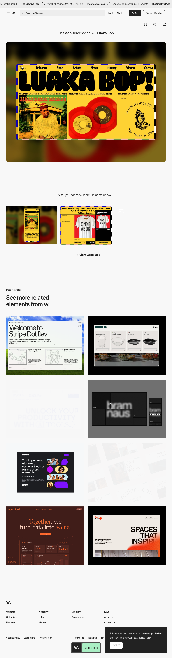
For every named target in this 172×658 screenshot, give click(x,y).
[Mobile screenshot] (31, 225)
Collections (11, 617)
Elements (10, 622)
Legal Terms (29, 637)
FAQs (106, 611)
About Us (108, 617)
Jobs (41, 617)
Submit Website (154, 13)
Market (42, 622)
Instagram (93, 637)
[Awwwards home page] (76, 647)
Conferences (78, 617)
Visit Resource (91, 647)
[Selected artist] (140, 225)
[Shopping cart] (86, 225)
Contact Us (109, 622)
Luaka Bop (105, 33)
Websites (10, 611)
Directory (76, 611)
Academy (44, 611)
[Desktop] (45, 345)
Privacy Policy (45, 637)
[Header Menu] (127, 345)
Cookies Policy (13, 637)
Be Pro (135, 13)
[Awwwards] (14, 13)
